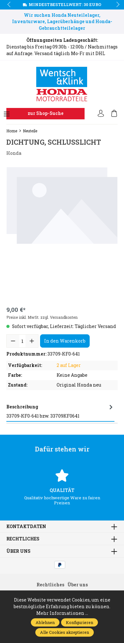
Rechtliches (22, 539)
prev (9, 4)
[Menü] (6, 114)
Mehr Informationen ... (62, 613)
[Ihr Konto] (100, 113)
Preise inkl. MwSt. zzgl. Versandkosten (42, 317)
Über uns (18, 551)
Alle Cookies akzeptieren (64, 632)
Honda (13, 153)
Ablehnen (45, 622)
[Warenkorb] (114, 113)
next (116, 4)
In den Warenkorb (65, 341)
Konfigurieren (79, 622)
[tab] (60, 411)
